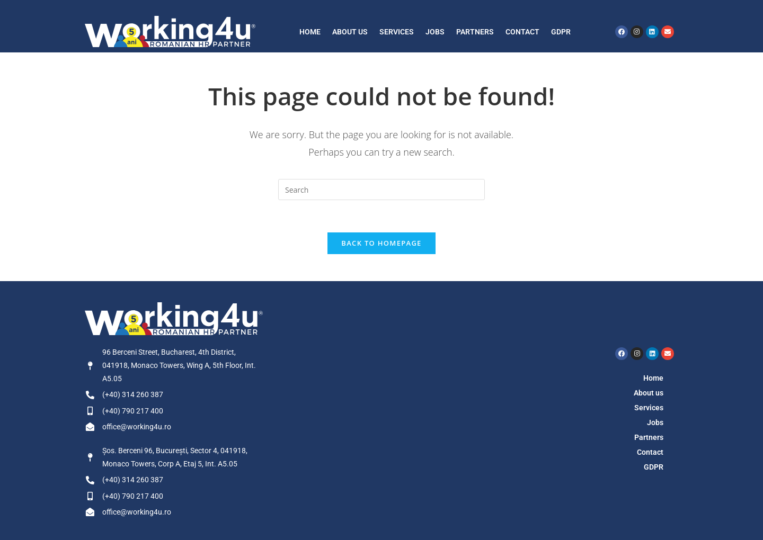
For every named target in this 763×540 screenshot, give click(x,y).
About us (350, 32)
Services (396, 32)
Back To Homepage (381, 243)
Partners (475, 32)
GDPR (561, 32)
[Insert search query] (381, 189)
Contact (522, 32)
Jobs (435, 32)
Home (310, 32)
